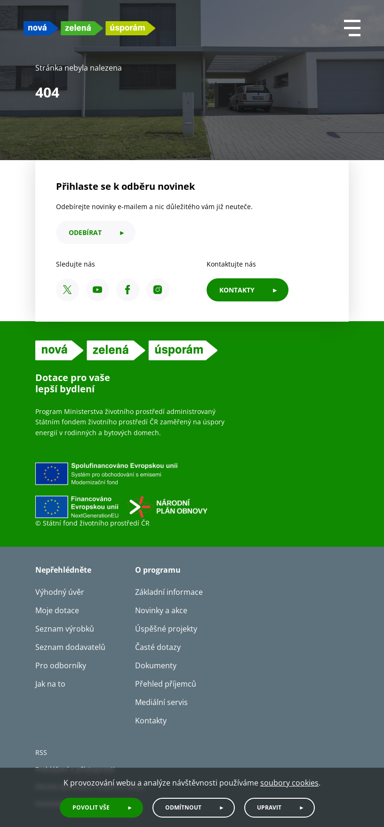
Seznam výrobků (64, 629)
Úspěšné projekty (166, 629)
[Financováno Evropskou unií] (164, 490)
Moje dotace (57, 610)
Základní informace (169, 592)
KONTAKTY (237, 289)
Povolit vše (91, 807)
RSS (41, 752)
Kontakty (151, 720)
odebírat (85, 232)
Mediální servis (161, 702)
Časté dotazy (158, 647)
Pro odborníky (60, 665)
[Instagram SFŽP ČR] (157, 289)
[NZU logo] (89, 28)
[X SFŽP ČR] (67, 289)
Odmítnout (183, 807)
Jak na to (50, 684)
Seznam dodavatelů (70, 647)
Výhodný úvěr (59, 592)
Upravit (269, 807)
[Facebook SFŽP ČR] (127, 289)
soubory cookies (289, 783)
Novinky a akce (161, 610)
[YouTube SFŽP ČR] (97, 289)
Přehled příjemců (165, 684)
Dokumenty (155, 665)
